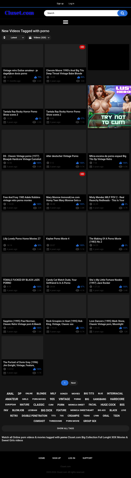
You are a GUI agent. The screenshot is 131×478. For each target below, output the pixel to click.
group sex (89, 421)
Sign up (60, 3)
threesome (55, 421)
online (29, 393)
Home (42, 458)
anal (10, 393)
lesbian (32, 410)
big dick (46, 410)
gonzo (64, 393)
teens (86, 416)
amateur (11, 399)
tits (53, 416)
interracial (115, 393)
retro (14, 415)
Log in (71, 3)
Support (87, 458)
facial (93, 404)
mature (24, 404)
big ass (102, 410)
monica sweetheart (82, 410)
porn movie (72, 421)
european (10, 404)
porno (77, 399)
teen (116, 415)
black (113, 410)
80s (122, 404)
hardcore (117, 399)
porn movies (39, 399)
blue (100, 393)
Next (73, 383)
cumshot (39, 421)
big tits (89, 393)
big (87, 399)
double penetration (34, 415)
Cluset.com (62, 472)
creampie (73, 415)
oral (106, 415)
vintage (64, 399)
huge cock (108, 404)
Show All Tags (65, 428)
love (123, 410)
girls (25, 399)
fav (6, 410)
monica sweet (76, 404)
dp (19, 393)
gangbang (99, 399)
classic (39, 404)
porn (60, 404)
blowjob (18, 410)
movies (76, 393)
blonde (41, 393)
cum (50, 404)
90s (52, 399)
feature (61, 410)
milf (53, 393)
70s (62, 415)
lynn (96, 416)
